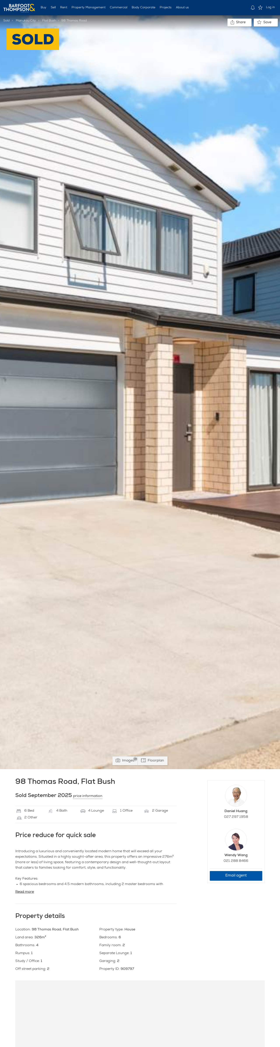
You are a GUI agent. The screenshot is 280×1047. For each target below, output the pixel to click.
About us (182, 7)
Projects (166, 7)
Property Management (88, 7)
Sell (53, 7)
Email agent (236, 876)
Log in (270, 7)
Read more (24, 892)
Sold (6, 20)
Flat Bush (49, 20)
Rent (63, 7)
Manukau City (26, 20)
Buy (43, 7)
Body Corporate (143, 7)
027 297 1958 (236, 817)
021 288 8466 (236, 861)
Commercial (118, 7)
